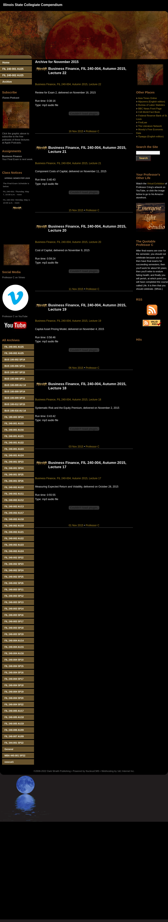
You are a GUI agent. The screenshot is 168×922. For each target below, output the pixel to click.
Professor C (92, 131)
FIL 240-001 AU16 (14, 430)
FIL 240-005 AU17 (14, 711)
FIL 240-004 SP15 (14, 666)
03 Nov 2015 (76, 446)
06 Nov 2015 (76, 367)
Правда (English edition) (151, 136)
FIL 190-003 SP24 (14, 417)
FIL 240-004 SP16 (14, 672)
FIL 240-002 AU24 (14, 551)
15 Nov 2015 (76, 210)
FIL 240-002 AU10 (14, 487)
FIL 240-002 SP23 (14, 564)
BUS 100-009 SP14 (14, 391)
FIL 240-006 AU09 (14, 730)
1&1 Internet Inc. (125, 771)
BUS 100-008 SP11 (14, 378)
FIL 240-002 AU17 (14, 513)
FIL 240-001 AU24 (14, 455)
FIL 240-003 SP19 (14, 634)
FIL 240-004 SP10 (14, 659)
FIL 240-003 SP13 (14, 602)
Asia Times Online (147, 98)
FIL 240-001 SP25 (14, 474)
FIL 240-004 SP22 (14, 704)
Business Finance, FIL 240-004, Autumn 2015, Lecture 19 (68, 320)
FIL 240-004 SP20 (14, 698)
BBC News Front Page (150, 108)
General (8, 749)
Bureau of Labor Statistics (151, 105)
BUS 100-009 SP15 (14, 398)
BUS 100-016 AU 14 (15, 410)
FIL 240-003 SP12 (14, 596)
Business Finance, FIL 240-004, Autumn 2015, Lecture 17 (68, 478)
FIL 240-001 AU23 (14, 449)
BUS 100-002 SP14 (14, 359)
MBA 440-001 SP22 (14, 755)
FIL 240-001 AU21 (14, 436)
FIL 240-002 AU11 (14, 493)
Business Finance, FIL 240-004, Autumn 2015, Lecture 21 (68, 163)
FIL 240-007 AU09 (14, 736)
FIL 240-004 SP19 (14, 691)
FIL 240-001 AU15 (14, 423)
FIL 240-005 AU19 (14, 723)
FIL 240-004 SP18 (14, 685)
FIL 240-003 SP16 (14, 615)
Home (6, 62)
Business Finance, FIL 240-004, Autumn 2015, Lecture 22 (68, 84)
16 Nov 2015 (76, 131)
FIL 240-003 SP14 (14, 608)
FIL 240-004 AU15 (14, 647)
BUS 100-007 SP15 (14, 372)
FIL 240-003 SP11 (14, 589)
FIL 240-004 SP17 (14, 679)
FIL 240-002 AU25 (13, 75)
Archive (7, 81)
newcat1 (9, 762)
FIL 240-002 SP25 (14, 576)
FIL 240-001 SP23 (14, 461)
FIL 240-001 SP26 (14, 481)
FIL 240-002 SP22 (14, 557)
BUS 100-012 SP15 (14, 404)
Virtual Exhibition (155, 183)
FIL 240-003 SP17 (14, 621)
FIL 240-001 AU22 (14, 442)
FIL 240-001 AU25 (13, 68)
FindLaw (142, 122)
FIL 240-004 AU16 (14, 653)
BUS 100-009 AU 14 (15, 385)
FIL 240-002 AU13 (14, 506)
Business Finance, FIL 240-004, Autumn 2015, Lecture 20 (68, 242)
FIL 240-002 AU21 (14, 532)
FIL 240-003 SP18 (14, 628)
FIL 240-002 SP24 (14, 570)
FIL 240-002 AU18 (14, 519)
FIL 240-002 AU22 (14, 538)
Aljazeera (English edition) (151, 101)
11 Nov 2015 (76, 289)
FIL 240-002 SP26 (14, 583)
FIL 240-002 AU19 (14, 525)
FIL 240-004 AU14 (14, 640)
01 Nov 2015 (76, 525)
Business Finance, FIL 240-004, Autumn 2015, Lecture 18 (68, 399)
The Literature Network (150, 126)
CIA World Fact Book (149, 112)
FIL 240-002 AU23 (14, 544)
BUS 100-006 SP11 (14, 366)
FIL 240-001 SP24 (14, 468)
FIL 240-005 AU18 (14, 717)
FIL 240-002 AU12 (14, 500)
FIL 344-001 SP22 (14, 742)
